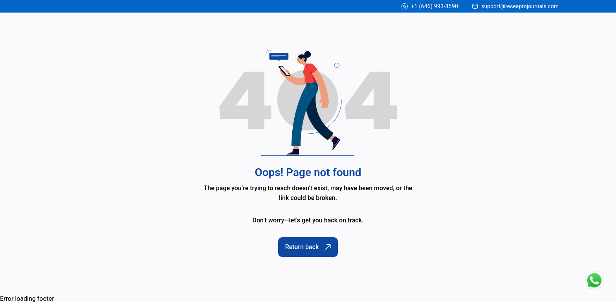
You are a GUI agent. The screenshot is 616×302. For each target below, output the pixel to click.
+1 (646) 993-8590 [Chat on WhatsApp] (434, 6)
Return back (308, 247)
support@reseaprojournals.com (520, 6)
